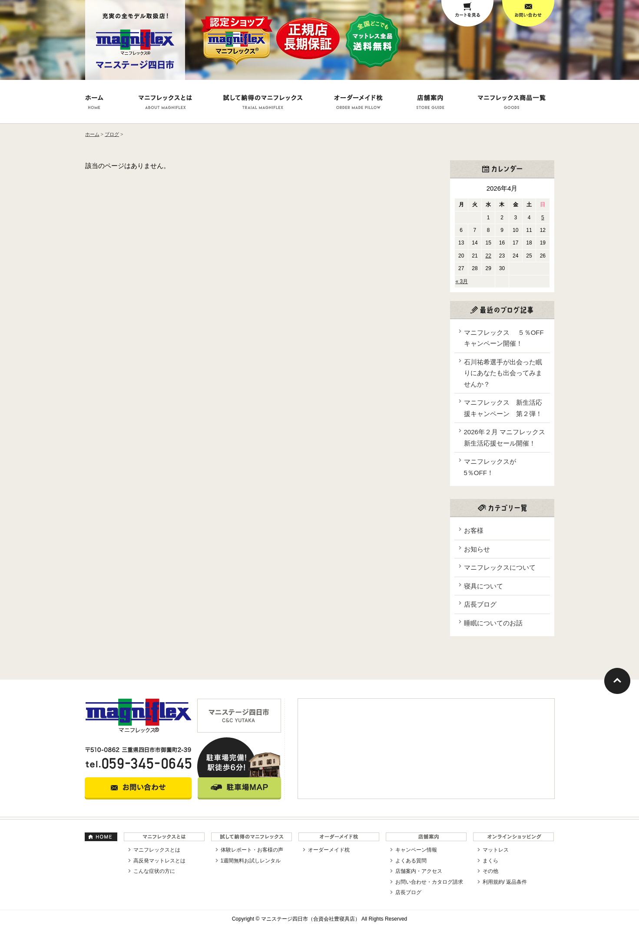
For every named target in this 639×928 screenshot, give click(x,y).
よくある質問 (411, 861)
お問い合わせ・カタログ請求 (429, 882)
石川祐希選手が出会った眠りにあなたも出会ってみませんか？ (503, 373)
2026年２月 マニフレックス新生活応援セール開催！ (505, 437)
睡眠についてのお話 (493, 623)
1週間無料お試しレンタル (251, 861)
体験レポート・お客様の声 (252, 850)
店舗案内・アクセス (418, 871)
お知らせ (477, 549)
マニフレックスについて (500, 567)
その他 (490, 871)
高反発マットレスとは (159, 861)
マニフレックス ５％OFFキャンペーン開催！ (504, 338)
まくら (490, 861)
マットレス (496, 850)
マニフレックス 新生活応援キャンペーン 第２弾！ (503, 408)
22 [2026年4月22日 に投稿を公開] (488, 256)
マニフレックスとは (156, 850)
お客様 (473, 530)
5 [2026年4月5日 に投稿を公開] (542, 218)
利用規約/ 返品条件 (505, 882)
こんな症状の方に (154, 871)
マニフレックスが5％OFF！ (490, 467)
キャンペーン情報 (416, 850)
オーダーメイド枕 (329, 850)
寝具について (483, 586)
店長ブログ (480, 604)
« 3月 (462, 281)
